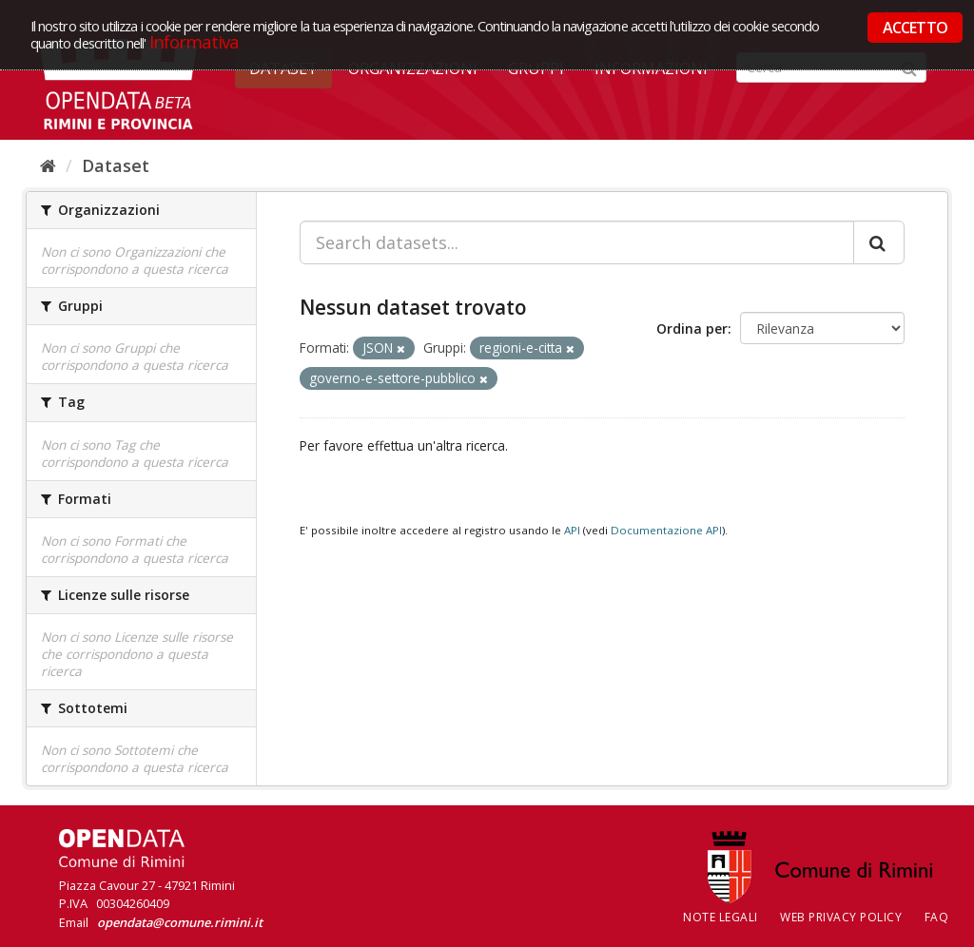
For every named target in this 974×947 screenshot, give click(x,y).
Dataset (115, 165)
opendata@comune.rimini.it (180, 922)
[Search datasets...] (577, 242)
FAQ (937, 917)
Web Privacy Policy (841, 917)
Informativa (194, 41)
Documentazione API (666, 530)
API (572, 530)
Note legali (720, 917)
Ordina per (692, 328)
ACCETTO (915, 27)
